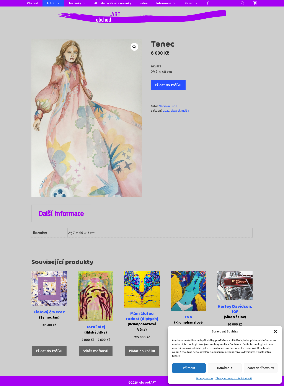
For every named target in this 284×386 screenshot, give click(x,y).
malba (185, 110)
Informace (168, 3)
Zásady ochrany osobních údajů (233, 378)
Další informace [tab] (61, 213)
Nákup (193, 3)
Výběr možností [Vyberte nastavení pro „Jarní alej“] (95, 351)
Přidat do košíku (168, 85)
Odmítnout (224, 368)
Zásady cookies (204, 378)
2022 (166, 110)
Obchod (32, 3)
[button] (275, 331)
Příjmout (189, 368)
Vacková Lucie (168, 106)
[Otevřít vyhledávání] (242, 3)
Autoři (55, 3)
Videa (144, 3)
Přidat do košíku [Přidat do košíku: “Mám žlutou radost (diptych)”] (142, 351)
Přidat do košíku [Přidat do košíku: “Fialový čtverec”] (49, 351)
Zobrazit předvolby (260, 368)
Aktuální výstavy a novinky (112, 3)
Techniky (79, 3)
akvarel (175, 110)
